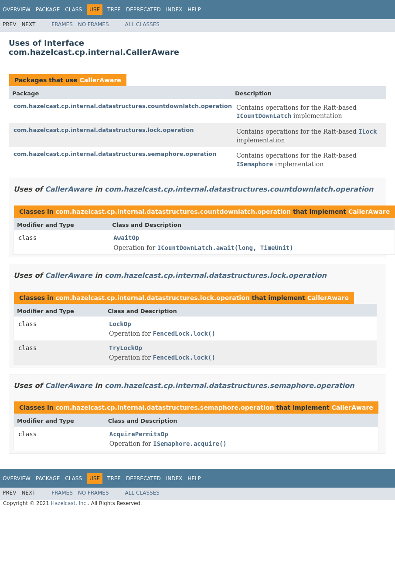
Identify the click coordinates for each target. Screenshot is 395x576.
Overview (17, 10)
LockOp (120, 323)
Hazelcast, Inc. (69, 503)
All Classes (142, 24)
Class (73, 10)
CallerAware (100, 80)
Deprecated (143, 10)
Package (48, 10)
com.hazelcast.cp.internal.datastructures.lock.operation (104, 130)
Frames (62, 24)
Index (174, 10)
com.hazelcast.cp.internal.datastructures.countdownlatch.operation (123, 106)
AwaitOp (126, 237)
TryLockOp (125, 347)
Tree (114, 10)
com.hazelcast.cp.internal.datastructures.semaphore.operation (115, 154)
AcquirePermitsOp (138, 434)
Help (194, 10)
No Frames (93, 24)
